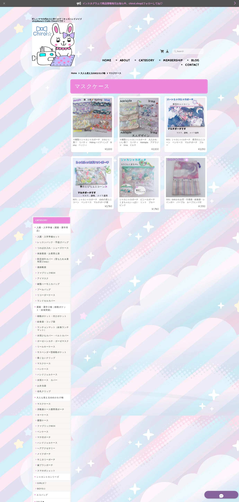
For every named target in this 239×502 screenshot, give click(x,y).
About (125, 53)
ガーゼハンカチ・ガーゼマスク (51, 198)
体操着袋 (41, 372)
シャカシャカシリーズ (47, 336)
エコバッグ (42, 354)
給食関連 (41, 367)
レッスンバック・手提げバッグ (51, 92)
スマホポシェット (46, 330)
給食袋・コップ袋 (46, 175)
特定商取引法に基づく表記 (49, 452)
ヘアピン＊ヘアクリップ (49, 407)
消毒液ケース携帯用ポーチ (50, 268)
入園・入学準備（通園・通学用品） (51, 77)
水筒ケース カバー (47, 239)
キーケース (42, 274)
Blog (195, 53)
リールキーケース (46, 206)
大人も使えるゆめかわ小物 (93, 66)
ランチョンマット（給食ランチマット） (51, 182)
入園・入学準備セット (48, 85)
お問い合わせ (43, 438)
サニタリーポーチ (46, 318)
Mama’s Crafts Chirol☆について (50, 430)
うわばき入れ (44, 389)
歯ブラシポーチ (45, 324)
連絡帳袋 (41, 121)
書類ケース (42, 279)
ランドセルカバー (46, 154)
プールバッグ (44, 143)
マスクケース (44, 222)
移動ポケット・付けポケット (51, 170)
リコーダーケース (46, 149)
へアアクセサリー (46, 307)
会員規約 (203, 494)
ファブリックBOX (46, 127)
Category (146, 53)
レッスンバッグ (45, 384)
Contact (192, 58)
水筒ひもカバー (45, 378)
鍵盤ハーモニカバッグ (48, 138)
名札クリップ (44, 250)
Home (106, 53)
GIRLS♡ (41, 342)
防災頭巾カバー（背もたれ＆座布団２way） (51, 114)
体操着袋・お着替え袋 (48, 107)
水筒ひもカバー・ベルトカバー (51, 190)
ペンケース (42, 228)
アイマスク (42, 132)
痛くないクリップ (46, 217)
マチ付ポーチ (44, 296)
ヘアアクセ (42, 395)
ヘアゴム (41, 402)
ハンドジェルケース (47, 234)
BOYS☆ (41, 348)
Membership (173, 53)
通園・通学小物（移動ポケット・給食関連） (51, 162)
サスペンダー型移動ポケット (51, 211)
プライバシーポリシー (47, 445)
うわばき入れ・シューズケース (51, 100)
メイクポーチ (44, 313)
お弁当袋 (41, 245)
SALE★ (40, 361)
